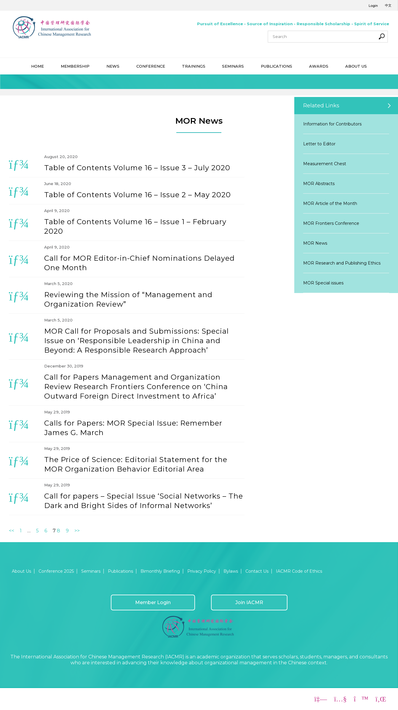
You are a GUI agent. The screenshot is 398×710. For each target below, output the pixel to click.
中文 (388, 5)
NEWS (112, 66)
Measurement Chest (324, 163)
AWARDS (318, 66)
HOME (37, 66)
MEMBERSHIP (75, 66)
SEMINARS (233, 66)
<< (11, 531)
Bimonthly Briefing (160, 571)
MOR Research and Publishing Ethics (342, 263)
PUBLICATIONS (276, 66)
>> (77, 531)
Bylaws (230, 571)
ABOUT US (356, 66)
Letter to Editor (319, 144)
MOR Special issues (323, 283)
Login (373, 6)
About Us (21, 571)
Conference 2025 (56, 571)
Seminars (90, 571)
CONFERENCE (150, 66)
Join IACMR (249, 602)
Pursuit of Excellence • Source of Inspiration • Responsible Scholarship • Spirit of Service (293, 23)
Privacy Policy (201, 571)
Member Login (153, 602)
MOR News (315, 243)
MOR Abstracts (319, 183)
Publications (120, 571)
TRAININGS (193, 66)
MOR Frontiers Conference (331, 223)
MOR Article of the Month (330, 203)
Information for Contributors (332, 124)
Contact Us (256, 571)
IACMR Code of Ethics (299, 571)
